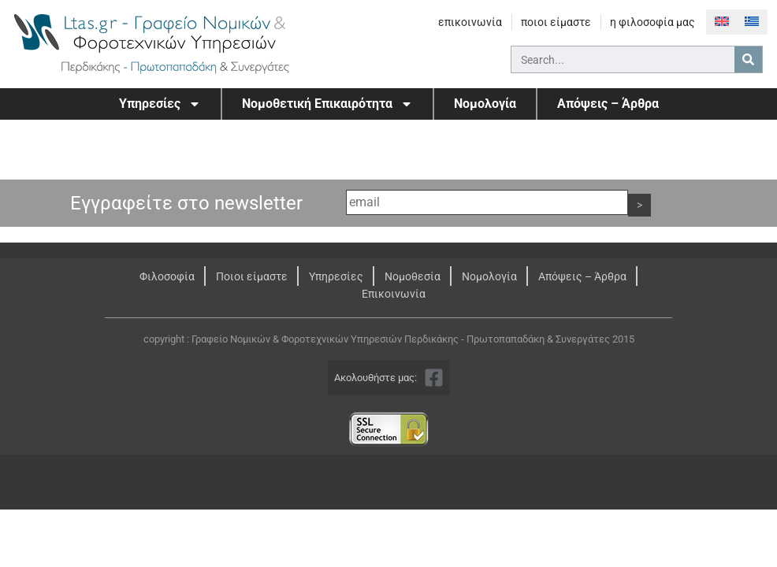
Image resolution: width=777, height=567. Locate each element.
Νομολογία (485, 103)
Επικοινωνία (394, 293)
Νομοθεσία (413, 276)
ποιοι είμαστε (556, 22)
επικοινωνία (470, 22)
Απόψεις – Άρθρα (608, 103)
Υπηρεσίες (160, 104)
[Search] (748, 59)
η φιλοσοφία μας (652, 22)
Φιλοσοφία (167, 276)
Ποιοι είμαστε (252, 276)
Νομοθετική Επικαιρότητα (327, 104)
